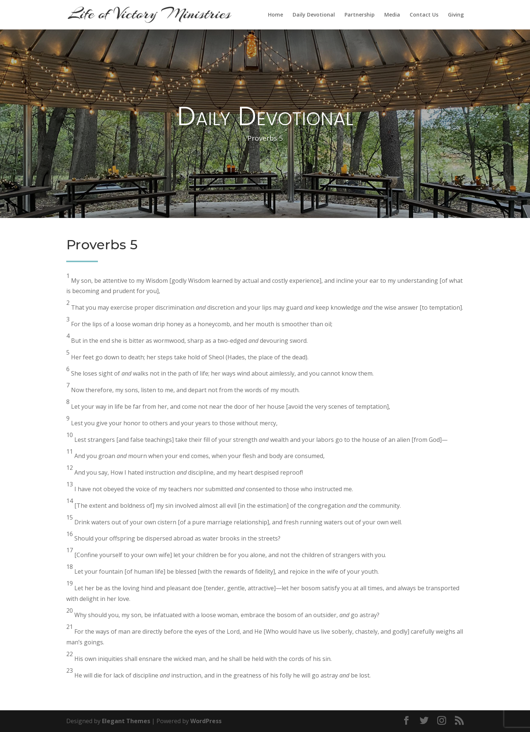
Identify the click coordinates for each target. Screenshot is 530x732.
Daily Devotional (314, 15)
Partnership (359, 15)
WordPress (206, 721)
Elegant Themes (126, 721)
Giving (456, 15)
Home (275, 15)
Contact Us (424, 15)
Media (392, 15)
